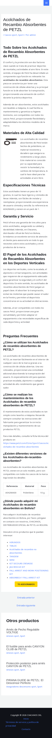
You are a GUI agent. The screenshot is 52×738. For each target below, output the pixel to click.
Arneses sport (12, 636)
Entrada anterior (26, 597)
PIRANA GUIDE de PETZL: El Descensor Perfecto (24, 681)
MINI (11, 559)
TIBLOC (13, 545)
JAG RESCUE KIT (17, 567)
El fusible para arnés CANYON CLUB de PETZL (25, 648)
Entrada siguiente (26, 605)
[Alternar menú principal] (46, 3)
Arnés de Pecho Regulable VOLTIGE (22, 631)
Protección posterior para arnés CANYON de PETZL (25, 665)
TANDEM (13, 556)
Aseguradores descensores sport (21, 686)
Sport (21, 34)
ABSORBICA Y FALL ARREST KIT (24, 577)
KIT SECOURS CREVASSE (21, 563)
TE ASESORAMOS (26, 584)
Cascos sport (11, 34)
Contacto (26, 729)
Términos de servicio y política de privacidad (22, 724)
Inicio (26, 718)
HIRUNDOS (14, 542)
